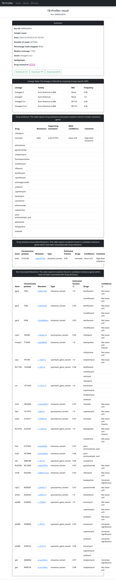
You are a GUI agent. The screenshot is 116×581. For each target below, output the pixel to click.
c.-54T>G (41, 367)
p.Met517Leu (43, 473)
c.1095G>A (42, 419)
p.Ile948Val (42, 342)
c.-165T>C (42, 360)
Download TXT (37, 72)
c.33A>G (41, 411)
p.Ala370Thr (43, 465)
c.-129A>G (42, 429)
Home (18, 3)
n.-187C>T (42, 385)
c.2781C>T (42, 495)
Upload (26, 3)
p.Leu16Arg (42, 567)
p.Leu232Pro (43, 404)
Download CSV (22, 72)
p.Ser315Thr (40, 258)
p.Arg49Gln (42, 446)
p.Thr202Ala (43, 453)
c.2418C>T (42, 487)
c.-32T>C (41, 461)
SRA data (34, 3)
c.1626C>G (42, 335)
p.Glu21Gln (42, 291)
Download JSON (53, 72)
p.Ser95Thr (42, 305)
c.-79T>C (41, 524)
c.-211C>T (42, 546)
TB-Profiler (7, 3)
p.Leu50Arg (42, 560)
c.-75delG (42, 502)
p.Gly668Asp (43, 320)
